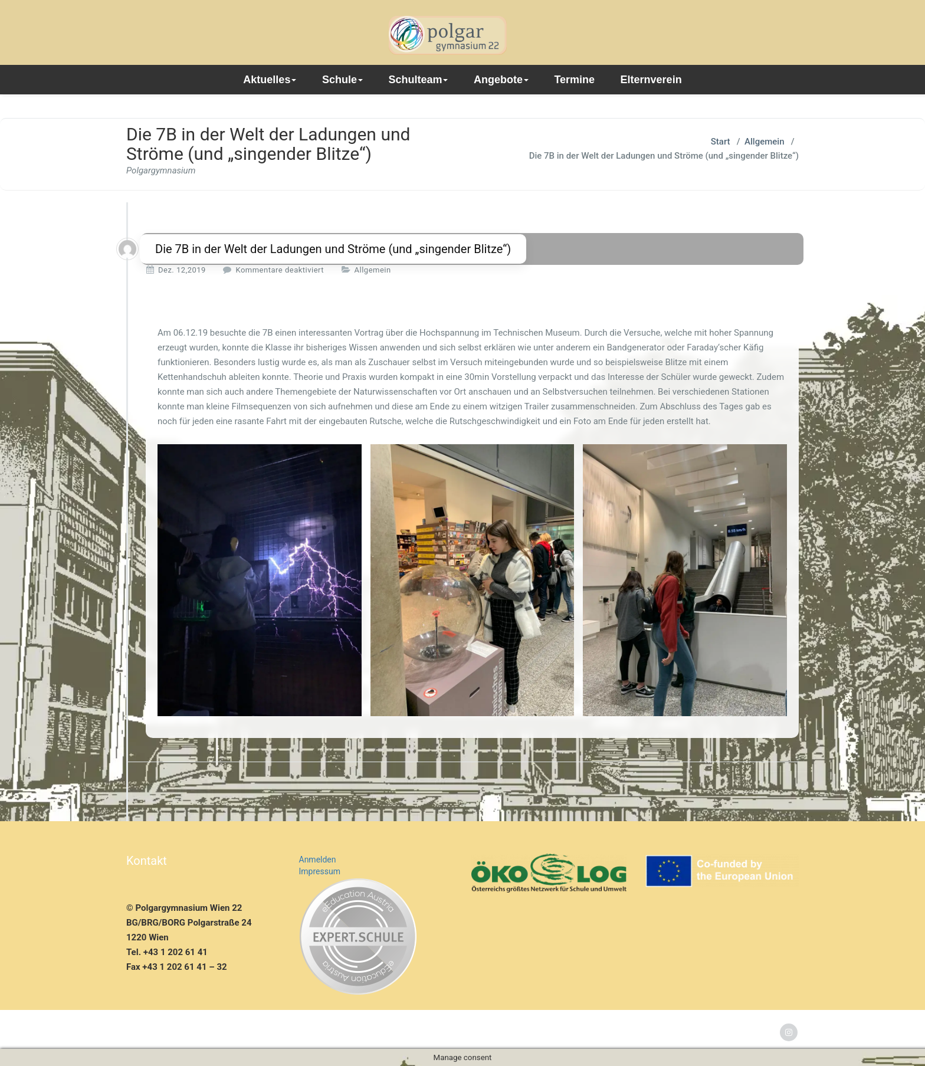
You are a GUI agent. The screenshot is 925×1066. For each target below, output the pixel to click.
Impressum (319, 871)
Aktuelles (269, 80)
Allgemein (764, 141)
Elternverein (651, 80)
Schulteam (418, 80)
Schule (342, 80)
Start (720, 141)
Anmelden (317, 859)
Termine (574, 80)
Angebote (501, 80)
